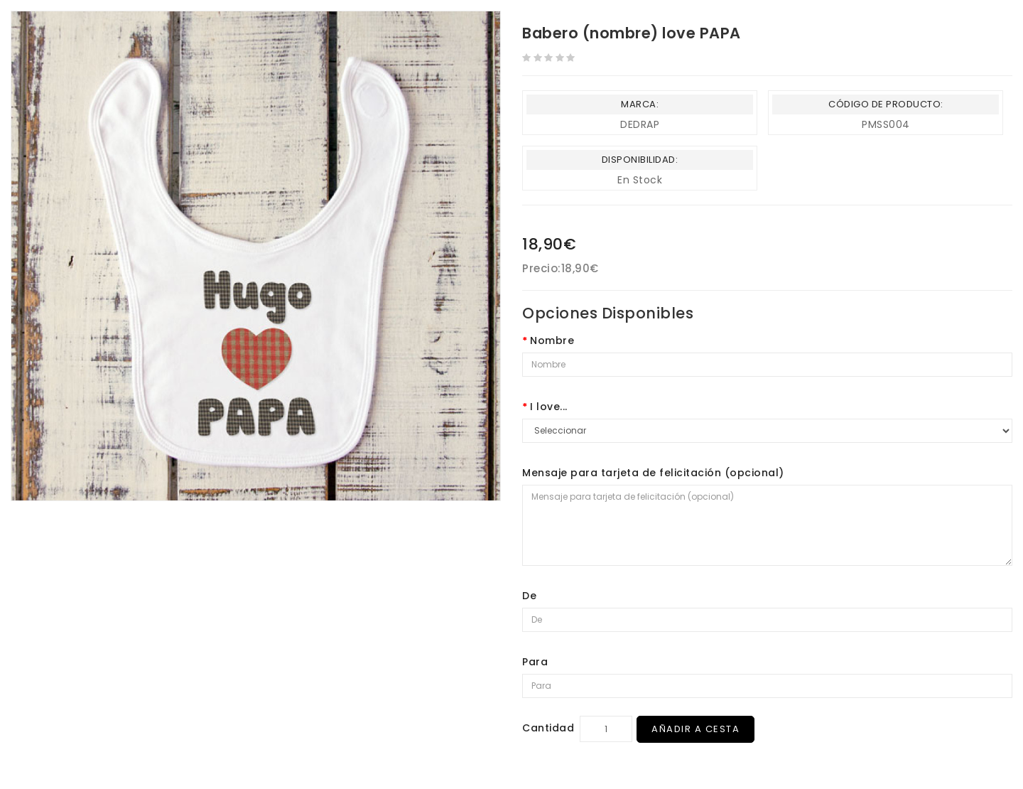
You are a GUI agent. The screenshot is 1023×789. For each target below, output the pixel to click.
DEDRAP (639, 124)
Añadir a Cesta (695, 729)
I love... (549, 406)
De (529, 595)
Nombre (552, 340)
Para (535, 661)
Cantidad (548, 727)
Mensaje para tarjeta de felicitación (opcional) (653, 472)
